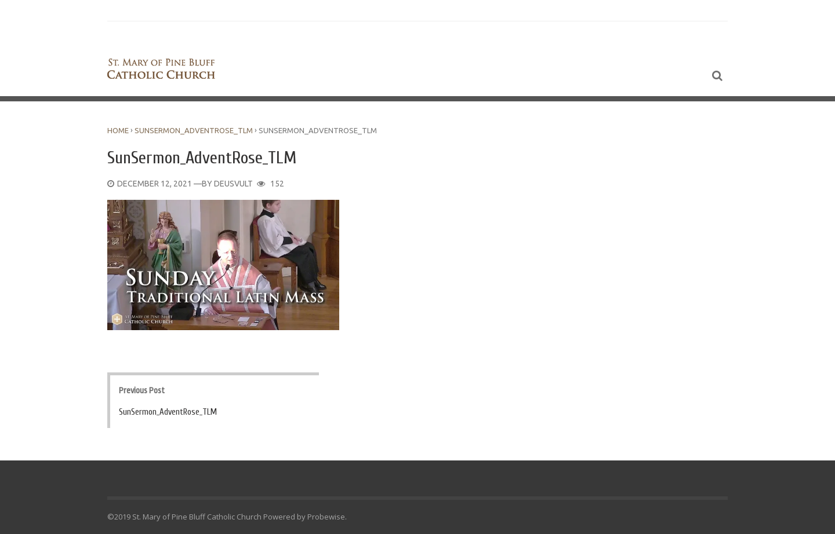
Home (118, 130)
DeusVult (233, 183)
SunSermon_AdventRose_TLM (194, 130)
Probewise (326, 516)
